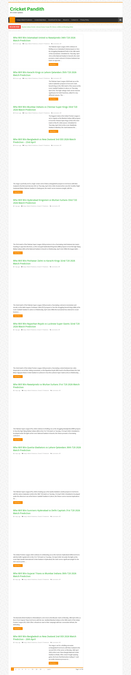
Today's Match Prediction (31, 43)
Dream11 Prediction (44, 43)
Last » (49, 669)
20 (36, 669)
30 (40, 669)
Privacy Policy (84, 20)
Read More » (53, 64)
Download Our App (54, 20)
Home (12, 19)
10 (32, 669)
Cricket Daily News (40, 20)
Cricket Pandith (27, 9)
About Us (66, 20)
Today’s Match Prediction (24, 20)
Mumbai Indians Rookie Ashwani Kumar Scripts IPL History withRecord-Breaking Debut (47, 27)
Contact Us (74, 20)
